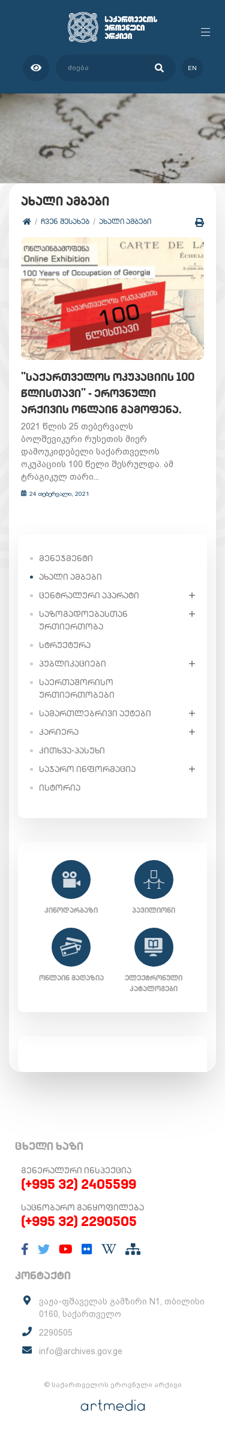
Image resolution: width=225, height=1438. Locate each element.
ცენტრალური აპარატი (89, 595)
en (192, 68)
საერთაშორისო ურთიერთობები (77, 688)
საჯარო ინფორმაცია (87, 769)
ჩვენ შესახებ (65, 221)
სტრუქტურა (65, 645)
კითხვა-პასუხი (72, 750)
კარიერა (59, 731)
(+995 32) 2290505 (79, 1221)
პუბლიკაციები (72, 663)
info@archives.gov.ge (80, 1351)
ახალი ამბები (125, 221)
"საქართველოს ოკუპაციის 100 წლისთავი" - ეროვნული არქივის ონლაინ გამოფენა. (107, 393)
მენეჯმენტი (66, 558)
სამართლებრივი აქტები (95, 713)
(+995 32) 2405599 (78, 1184)
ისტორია (59, 787)
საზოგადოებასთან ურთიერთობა (83, 620)
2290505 (56, 1332)
